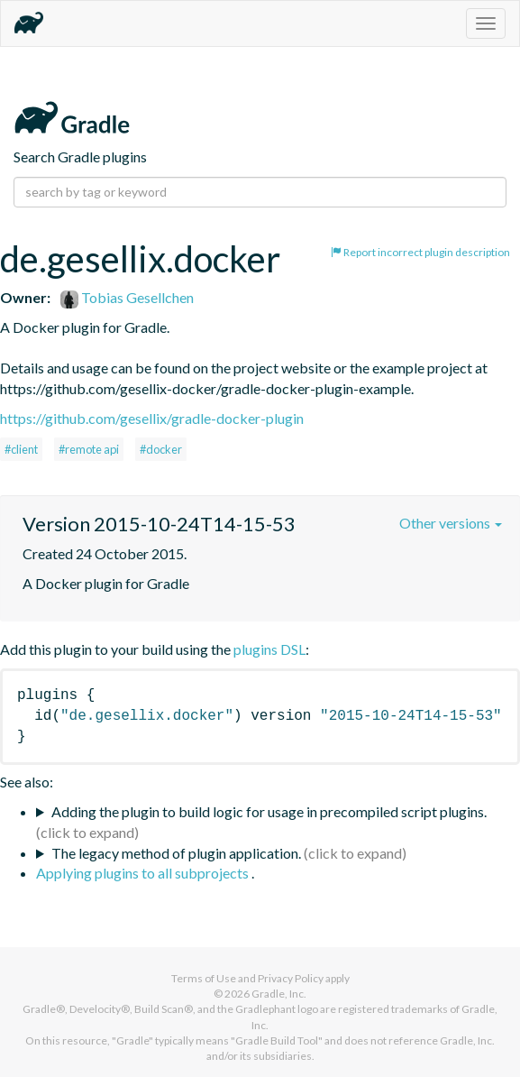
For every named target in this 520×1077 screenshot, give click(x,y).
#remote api (89, 449)
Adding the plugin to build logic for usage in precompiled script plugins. (269, 811)
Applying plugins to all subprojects (143, 872)
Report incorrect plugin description (420, 252)
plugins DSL (269, 649)
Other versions (450, 522)
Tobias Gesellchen (127, 297)
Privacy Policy (291, 978)
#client (21, 449)
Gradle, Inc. (278, 993)
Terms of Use (203, 978)
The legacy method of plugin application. (176, 852)
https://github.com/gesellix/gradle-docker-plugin (152, 418)
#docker (161, 449)
